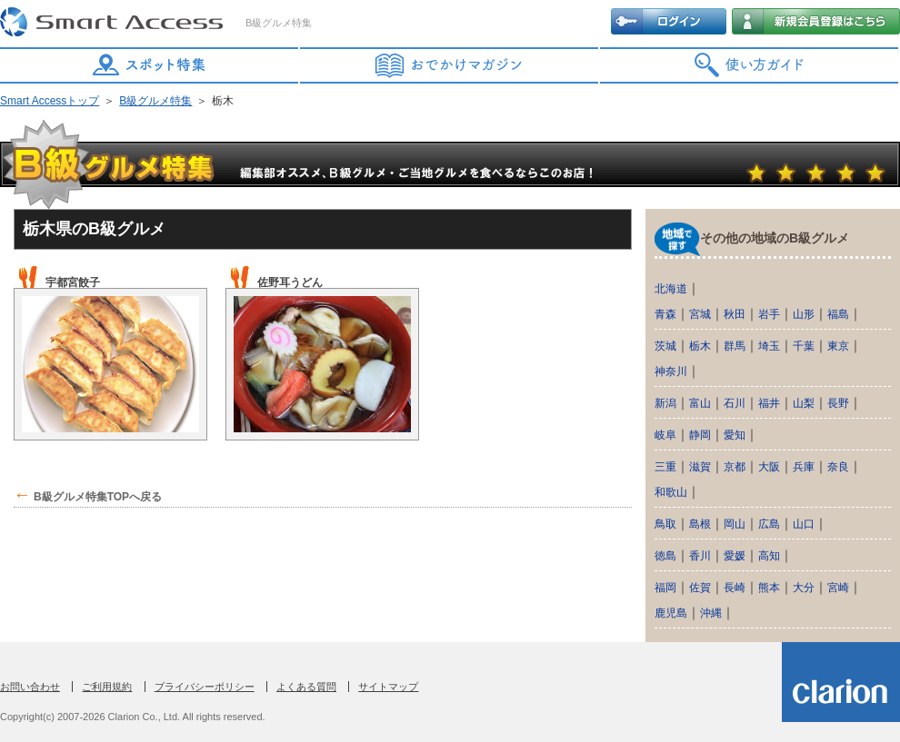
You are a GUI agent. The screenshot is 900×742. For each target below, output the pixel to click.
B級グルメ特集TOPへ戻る (98, 496)
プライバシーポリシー (205, 686)
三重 (665, 466)
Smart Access (113, 22)
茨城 (665, 346)
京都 (734, 466)
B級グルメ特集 (155, 100)
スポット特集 (150, 65)
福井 (769, 403)
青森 (665, 314)
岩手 (769, 314)
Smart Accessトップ (49, 100)
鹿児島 (671, 613)
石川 (734, 403)
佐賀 (700, 587)
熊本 (769, 587)
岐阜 (665, 435)
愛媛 (734, 555)
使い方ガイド (750, 65)
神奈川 (671, 371)
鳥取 (665, 524)
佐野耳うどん (290, 282)
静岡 (700, 435)
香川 (700, 555)
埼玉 (769, 346)
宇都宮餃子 (72, 282)
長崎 (734, 587)
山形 (804, 314)
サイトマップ (388, 686)
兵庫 (804, 466)
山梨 (804, 403)
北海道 (671, 288)
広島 (769, 524)
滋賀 (700, 466)
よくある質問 (306, 686)
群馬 (734, 346)
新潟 (665, 403)
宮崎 (838, 587)
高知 (769, 555)
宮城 (700, 314)
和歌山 (671, 492)
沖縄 (711, 613)
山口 (804, 524)
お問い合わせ (30, 686)
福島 (838, 314)
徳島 (665, 555)
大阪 (769, 466)
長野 (838, 403)
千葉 (804, 346)
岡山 (734, 524)
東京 (838, 346)
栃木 (700, 346)
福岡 (665, 587)
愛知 (734, 435)
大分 (804, 587)
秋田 (734, 314)
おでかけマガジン (450, 65)
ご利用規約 (107, 686)
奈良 (838, 466)
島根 (700, 524)
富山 (700, 403)
